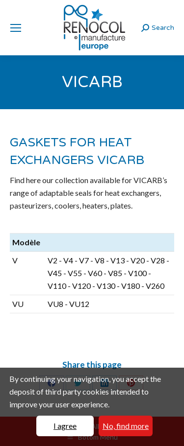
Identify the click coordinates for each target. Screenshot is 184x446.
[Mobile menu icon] (16, 28)
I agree (65, 425)
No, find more (126, 425)
